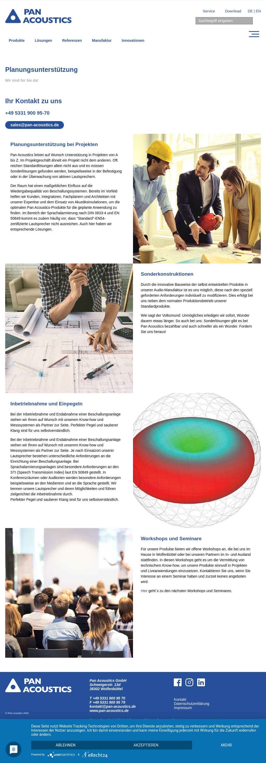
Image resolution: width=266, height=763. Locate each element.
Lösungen (43, 40)
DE (250, 11)
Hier (144, 591)
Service (209, 11)
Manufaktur (101, 40)
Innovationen (133, 40)
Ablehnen (65, 745)
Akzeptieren (146, 745)
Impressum (183, 708)
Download (233, 11)
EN (258, 11)
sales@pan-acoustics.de (34, 125)
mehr (226, 745)
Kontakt (180, 699)
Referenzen (72, 40)
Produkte (17, 40)
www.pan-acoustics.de (109, 711)
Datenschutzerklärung (191, 704)
